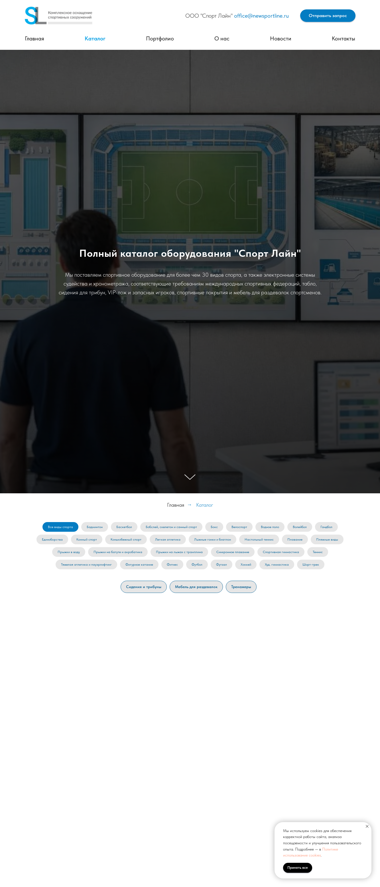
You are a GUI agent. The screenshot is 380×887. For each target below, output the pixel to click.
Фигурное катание (139, 564)
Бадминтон (95, 527)
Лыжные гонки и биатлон (212, 539)
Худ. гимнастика (277, 564)
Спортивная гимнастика (281, 552)
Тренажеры (241, 586)
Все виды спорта (60, 527)
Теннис (318, 552)
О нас (221, 38)
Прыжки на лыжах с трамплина (179, 552)
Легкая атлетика (167, 539)
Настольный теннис (259, 539)
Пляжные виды (327, 539)
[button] (327, 15)
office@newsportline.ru (261, 15)
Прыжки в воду (69, 552)
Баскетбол (124, 527)
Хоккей (246, 564)
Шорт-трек (310, 564)
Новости (280, 38)
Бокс (214, 527)
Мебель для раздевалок (196, 586)
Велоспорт (239, 527)
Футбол (197, 564)
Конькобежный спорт (126, 539)
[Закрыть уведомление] (367, 826)
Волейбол (300, 527)
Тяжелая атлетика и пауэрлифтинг (86, 564)
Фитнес (172, 564)
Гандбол (326, 527)
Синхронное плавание (232, 552)
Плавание (294, 539)
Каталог (95, 38)
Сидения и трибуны (143, 586)
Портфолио (160, 38)
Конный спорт (86, 539)
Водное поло (270, 527)
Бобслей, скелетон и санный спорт (171, 527)
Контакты (343, 38)
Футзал (221, 564)
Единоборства (52, 539)
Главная (34, 38)
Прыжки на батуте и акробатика (118, 552)
